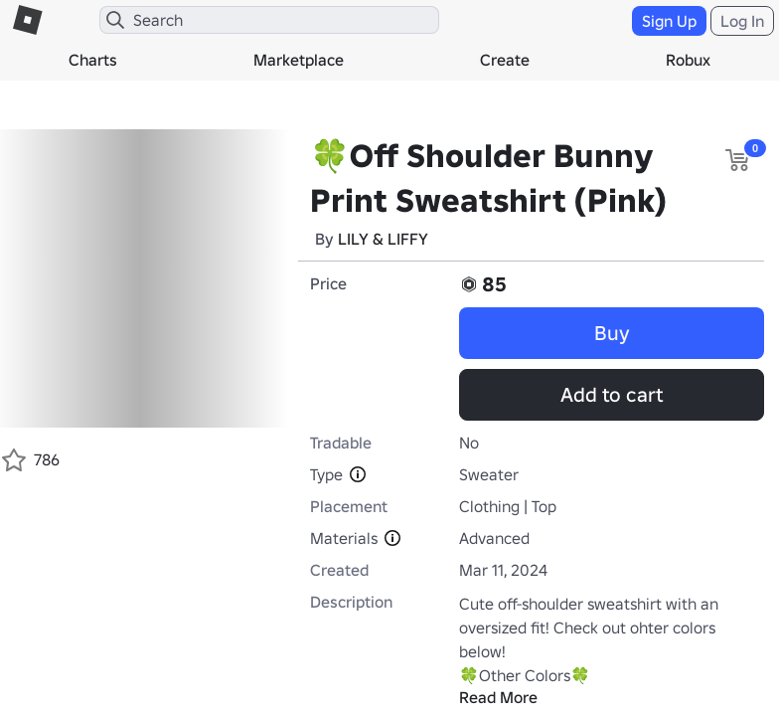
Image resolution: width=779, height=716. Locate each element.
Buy (612, 333)
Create (505, 60)
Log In (742, 21)
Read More (498, 697)
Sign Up (669, 21)
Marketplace (298, 60)
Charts (93, 60)
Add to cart (611, 395)
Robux (688, 60)
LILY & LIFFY (383, 239)
